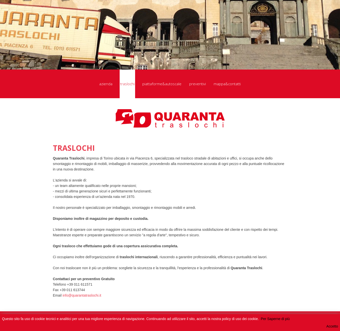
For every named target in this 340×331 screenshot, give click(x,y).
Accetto (332, 326)
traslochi (127, 84)
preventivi (197, 83)
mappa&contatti (227, 83)
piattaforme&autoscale (161, 83)
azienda (105, 83)
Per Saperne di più (275, 319)
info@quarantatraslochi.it (82, 295)
